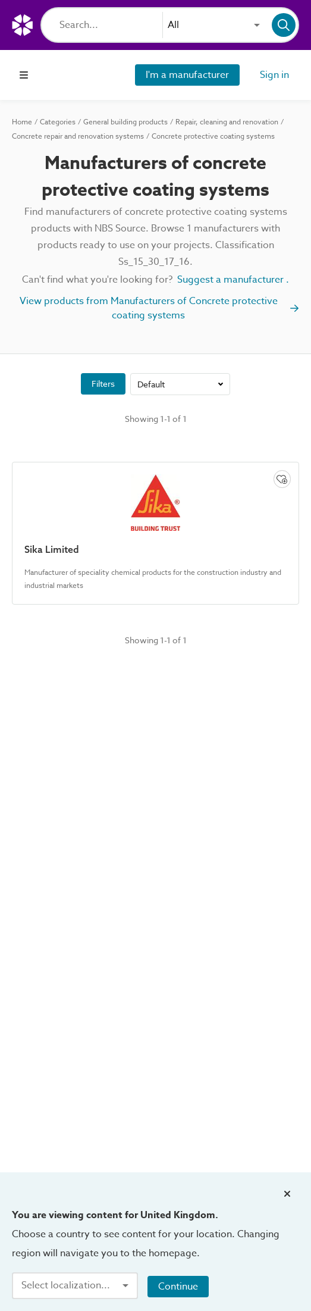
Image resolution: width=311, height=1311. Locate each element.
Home (22, 122)
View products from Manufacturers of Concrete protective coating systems (160, 308)
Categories (58, 122)
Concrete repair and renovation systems (78, 136)
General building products (125, 122)
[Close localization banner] (287, 1194)
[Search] (110, 25)
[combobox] (214, 25)
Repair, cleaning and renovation (226, 122)
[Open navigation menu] (24, 75)
